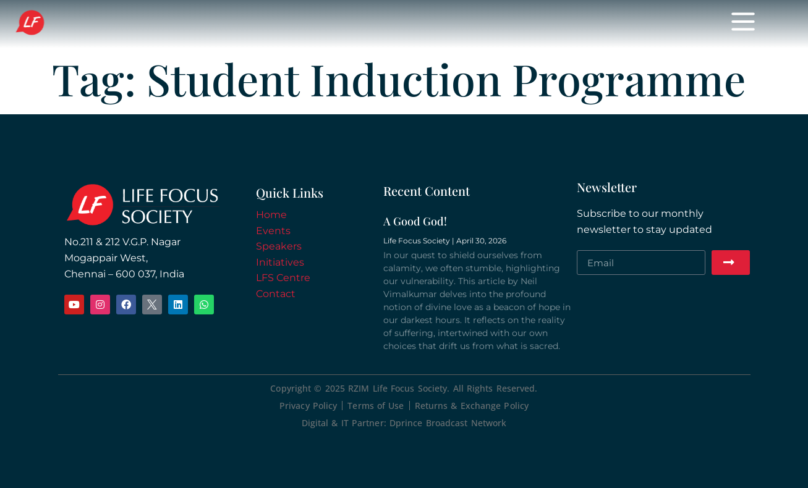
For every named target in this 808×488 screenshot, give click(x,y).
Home (246, 24)
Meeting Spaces (600, 24)
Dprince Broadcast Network (448, 423)
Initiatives (444, 24)
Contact (276, 294)
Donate (516, 24)
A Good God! (415, 221)
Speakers (369, 24)
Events (302, 24)
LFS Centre (283, 278)
